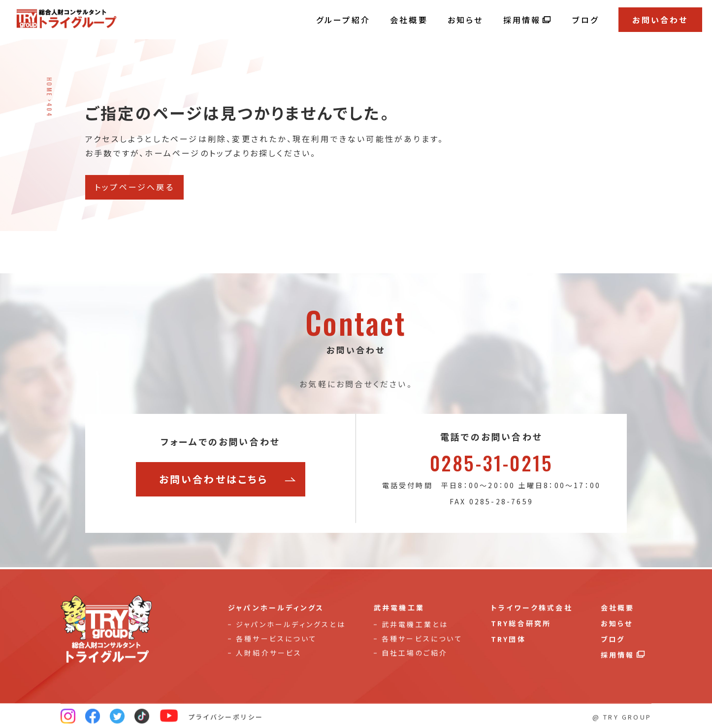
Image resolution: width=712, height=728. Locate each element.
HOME (49, 87)
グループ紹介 (343, 19)
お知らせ (466, 19)
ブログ (585, 19)
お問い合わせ (660, 20)
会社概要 (409, 19)
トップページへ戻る (134, 187)
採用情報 (528, 19)
